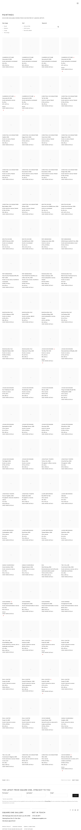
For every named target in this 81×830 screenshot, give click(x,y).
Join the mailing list (75, 810)
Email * (52, 793)
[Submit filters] (58, 27)
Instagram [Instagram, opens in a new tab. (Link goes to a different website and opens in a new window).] (72, 810)
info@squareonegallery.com (39, 818)
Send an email (77, 810)
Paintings (8, 15)
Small (5, 26)
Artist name (27, 28)
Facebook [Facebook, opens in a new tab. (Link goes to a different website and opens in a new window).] (70, 810)
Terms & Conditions (29, 826)
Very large (6, 32)
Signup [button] (75, 795)
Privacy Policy (48, 801)
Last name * (29, 793)
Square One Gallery (10, 3)
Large (5, 30)
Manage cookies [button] (17, 826)
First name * (5, 793)
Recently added (28, 30)
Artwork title (27, 26)
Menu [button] (77, 3)
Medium (6, 28)
